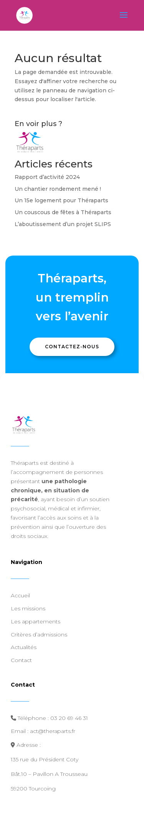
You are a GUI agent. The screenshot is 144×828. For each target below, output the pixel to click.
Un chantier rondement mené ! (58, 188)
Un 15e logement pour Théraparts (61, 200)
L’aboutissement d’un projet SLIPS (63, 224)
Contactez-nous (72, 346)
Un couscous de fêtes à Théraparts (63, 212)
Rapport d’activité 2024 (47, 177)
